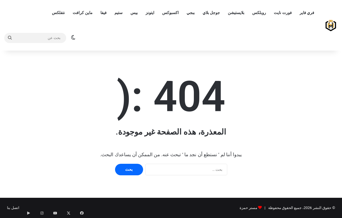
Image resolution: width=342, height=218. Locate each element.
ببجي (191, 12)
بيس (134, 12)
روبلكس (259, 12)
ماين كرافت (82, 12)
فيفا (103, 12)
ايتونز (150, 12)
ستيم (118, 12)
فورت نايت (282, 12)
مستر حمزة (248, 208)
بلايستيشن (236, 12)
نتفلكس (58, 12)
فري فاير (307, 12)
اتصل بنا (13, 208)
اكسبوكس (170, 12)
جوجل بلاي (211, 12)
